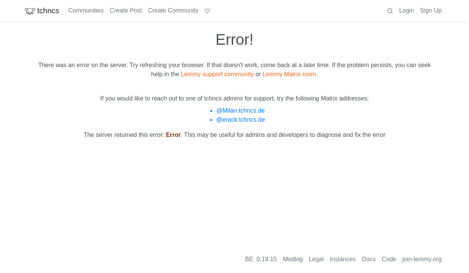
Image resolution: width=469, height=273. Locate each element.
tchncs (41, 11)
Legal (316, 259)
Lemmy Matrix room (289, 74)
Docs (369, 259)
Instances (343, 259)
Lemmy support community (217, 74)
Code (389, 259)
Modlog (292, 259)
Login (406, 10)
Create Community (173, 10)
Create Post (126, 10)
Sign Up (431, 10)
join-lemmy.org (422, 259)
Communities (86, 10)
